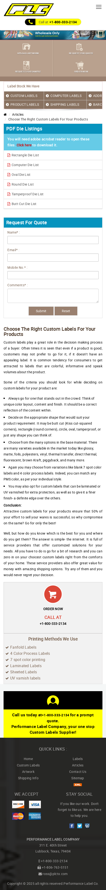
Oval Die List (19, 174)
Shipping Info (28, 778)
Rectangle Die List (23, 155)
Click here (24, 145)
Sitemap (77, 778)
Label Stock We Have (23, 86)
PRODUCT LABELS (24, 104)
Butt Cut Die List (22, 203)
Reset (66, 311)
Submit (41, 311)
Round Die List (20, 184)
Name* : (13, 232)
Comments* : (17, 285)
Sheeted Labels (23, 672)
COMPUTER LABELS (66, 95)
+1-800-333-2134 (63, 22)
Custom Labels (28, 765)
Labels (78, 758)
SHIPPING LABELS (64, 104)
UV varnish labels (25, 678)
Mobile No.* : (17, 267)
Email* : (13, 250)
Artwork (28, 771)
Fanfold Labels (23, 647)
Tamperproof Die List (25, 194)
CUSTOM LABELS (23, 95)
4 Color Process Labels (30, 653)
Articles (18, 114)
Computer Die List (23, 165)
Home (28, 758)
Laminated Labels (26, 665)
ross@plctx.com (55, 873)
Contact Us (77, 771)
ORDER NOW (53, 609)
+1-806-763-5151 (55, 867)
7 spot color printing (27, 659)
